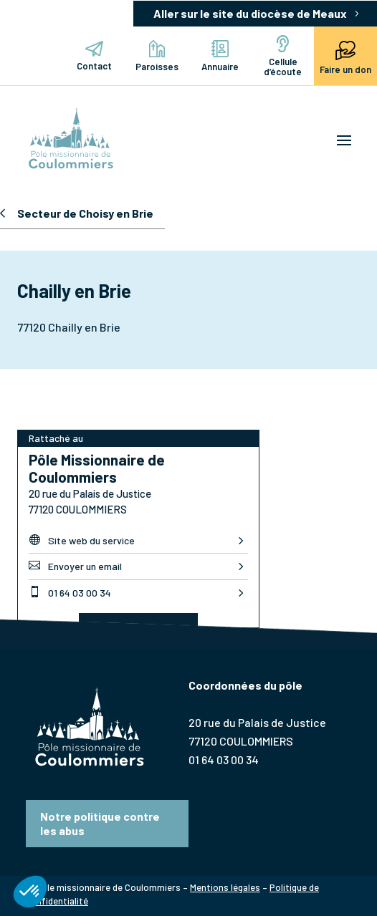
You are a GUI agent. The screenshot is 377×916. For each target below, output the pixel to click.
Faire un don (345, 56)
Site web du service (82, 540)
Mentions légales (225, 887)
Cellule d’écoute (283, 56)
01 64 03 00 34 (70, 592)
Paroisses (156, 56)
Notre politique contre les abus (100, 823)
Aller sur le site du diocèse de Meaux (250, 13)
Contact (94, 56)
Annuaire (220, 56)
